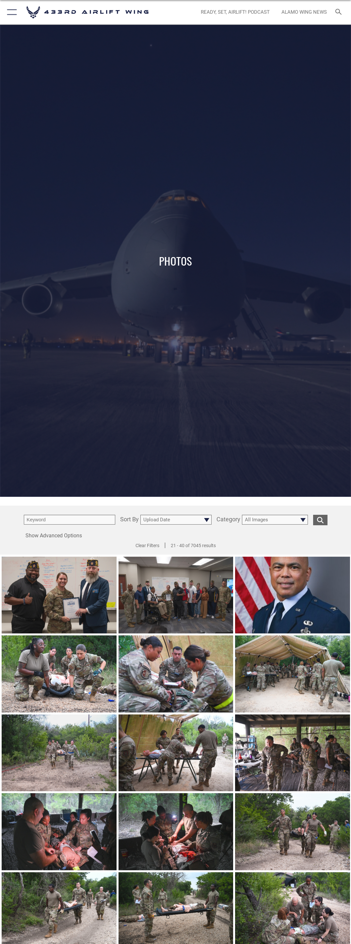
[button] (10, 12)
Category (228, 519)
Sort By (129, 519)
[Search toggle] (339, 12)
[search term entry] (69, 520)
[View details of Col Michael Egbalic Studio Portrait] (292, 598)
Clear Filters (147, 545)
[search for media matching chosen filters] (320, 519)
